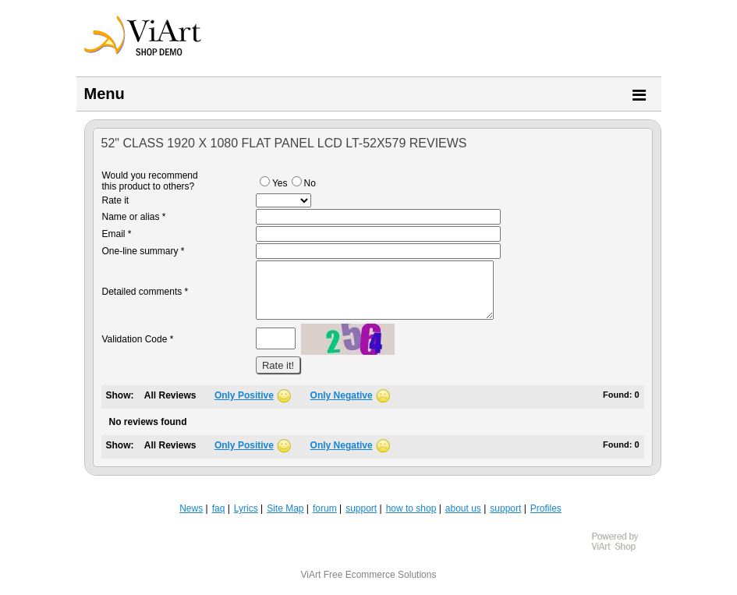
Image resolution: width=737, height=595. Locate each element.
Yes (274, 183)
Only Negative (341, 395)
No (304, 183)
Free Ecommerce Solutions (380, 574)
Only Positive (244, 395)
